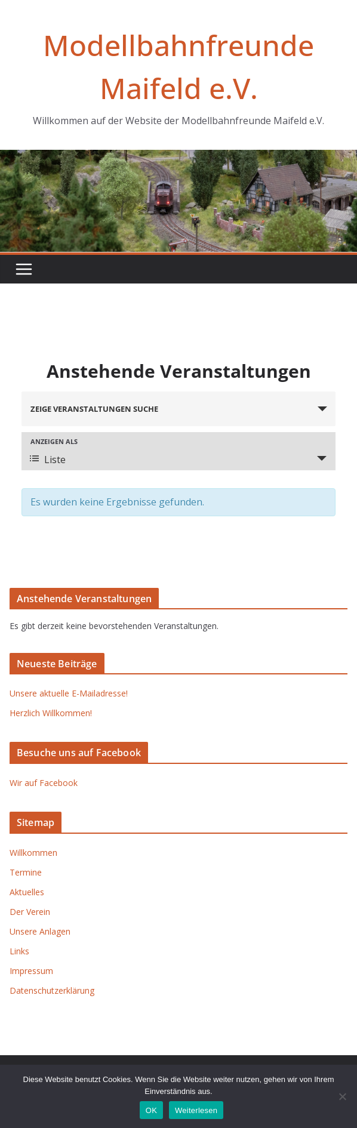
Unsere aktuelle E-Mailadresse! (69, 693)
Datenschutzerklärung (52, 990)
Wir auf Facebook (44, 782)
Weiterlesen (196, 1110)
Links (19, 951)
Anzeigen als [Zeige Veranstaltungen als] (54, 441)
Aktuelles (27, 892)
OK (151, 1110)
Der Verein (30, 911)
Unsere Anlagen (40, 931)
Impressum (31, 970)
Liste (48, 459)
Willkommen (33, 852)
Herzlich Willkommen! (51, 713)
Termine (26, 872)
